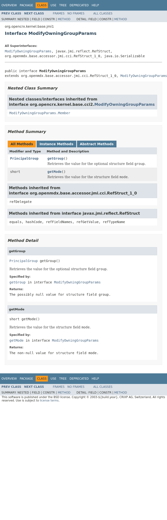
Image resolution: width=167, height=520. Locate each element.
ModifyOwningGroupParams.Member (39, 113)
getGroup (55, 158)
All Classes (102, 13)
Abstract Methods (97, 144)
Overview (9, 5)
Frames (59, 13)
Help (95, 5)
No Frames (75, 13)
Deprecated (79, 5)
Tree (63, 5)
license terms (49, 400)
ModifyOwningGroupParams (28, 51)
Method (64, 19)
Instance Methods (56, 144)
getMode (54, 172)
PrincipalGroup (24, 158)
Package (26, 5)
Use (53, 5)
